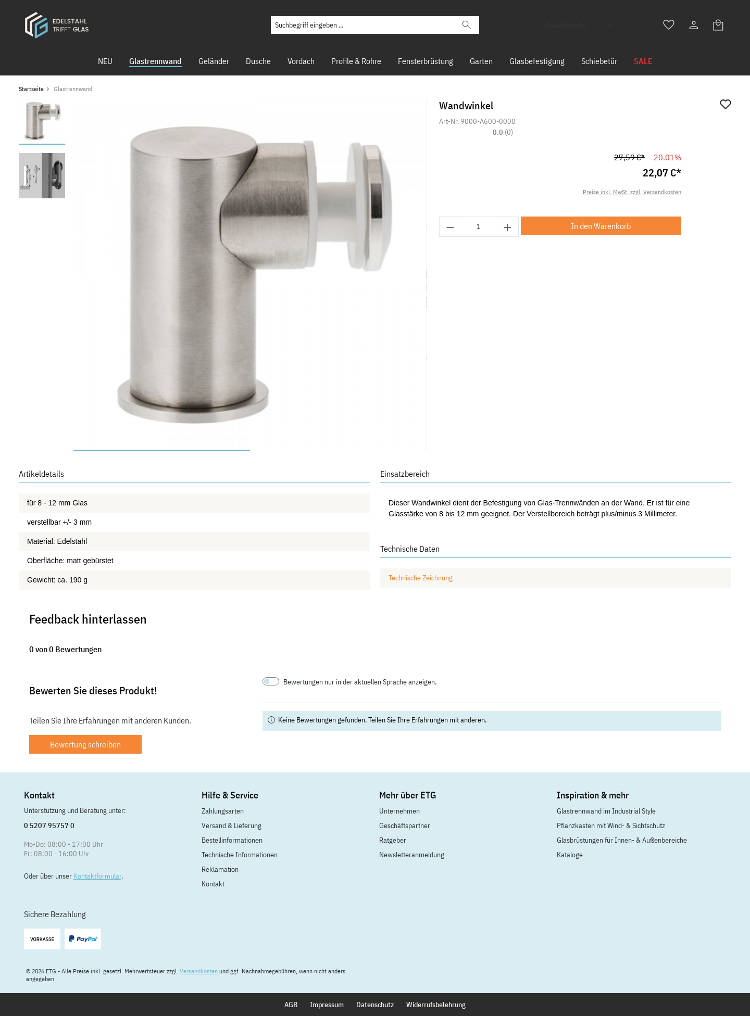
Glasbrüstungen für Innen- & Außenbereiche (622, 840)
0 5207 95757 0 (49, 825)
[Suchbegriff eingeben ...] (363, 25)
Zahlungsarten (223, 811)
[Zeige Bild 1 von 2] (161, 450)
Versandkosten (199, 971)
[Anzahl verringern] (450, 227)
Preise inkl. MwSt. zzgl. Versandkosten (632, 192)
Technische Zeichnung (421, 577)
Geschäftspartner (404, 825)
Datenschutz (375, 1004)
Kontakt (213, 883)
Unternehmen (399, 811)
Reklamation (220, 869)
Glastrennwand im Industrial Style (606, 811)
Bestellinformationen (232, 840)
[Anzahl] (478, 227)
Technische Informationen (240, 854)
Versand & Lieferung (231, 825)
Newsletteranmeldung (411, 854)
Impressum (327, 1004)
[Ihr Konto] (693, 25)
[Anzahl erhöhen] (508, 227)
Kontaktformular (97, 876)
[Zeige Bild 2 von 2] (338, 450)
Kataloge (570, 854)
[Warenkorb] (718, 25)
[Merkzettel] (668, 25)
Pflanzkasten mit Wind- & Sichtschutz (611, 825)
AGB (290, 1004)
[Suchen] (466, 25)
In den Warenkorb (601, 226)
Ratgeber (392, 840)
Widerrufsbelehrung (436, 1004)
